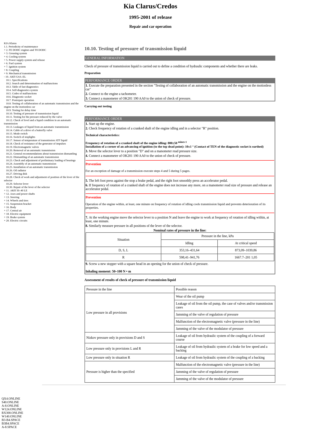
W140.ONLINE (12, 416)
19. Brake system (15, 217)
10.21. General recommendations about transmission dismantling (41, 153)
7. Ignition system (16, 66)
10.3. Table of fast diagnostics (22, 86)
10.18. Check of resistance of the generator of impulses (36, 143)
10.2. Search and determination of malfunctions (32, 83)
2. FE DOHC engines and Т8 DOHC (26, 49)
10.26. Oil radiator (16, 170)
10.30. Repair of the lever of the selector (28, 187)
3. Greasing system (16, 53)
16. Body (11, 207)
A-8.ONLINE (10, 405)
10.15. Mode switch (17, 133)
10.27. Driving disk (16, 173)
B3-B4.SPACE (11, 420)
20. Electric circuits (16, 220)
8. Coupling (12, 70)
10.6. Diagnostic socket (19, 96)
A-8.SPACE (9, 427)
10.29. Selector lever (17, 183)
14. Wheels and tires (17, 200)
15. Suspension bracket (18, 203)
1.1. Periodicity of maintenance (21, 46)
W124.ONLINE (12, 409)
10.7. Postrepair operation (20, 100)
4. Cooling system (16, 56)
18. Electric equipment (18, 213)
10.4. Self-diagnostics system (22, 90)
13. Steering (12, 197)
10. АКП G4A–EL (15, 76)
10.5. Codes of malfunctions (21, 93)
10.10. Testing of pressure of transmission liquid (32, 113)
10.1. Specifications (17, 80)
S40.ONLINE (10, 402)
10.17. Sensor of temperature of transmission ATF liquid (36, 140)
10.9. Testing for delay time (21, 110)
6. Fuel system (14, 63)
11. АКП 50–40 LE (16, 190)
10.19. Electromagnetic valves (22, 146)
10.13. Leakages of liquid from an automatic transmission (37, 126)
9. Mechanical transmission (21, 73)
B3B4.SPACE (10, 423)
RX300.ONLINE (12, 412)
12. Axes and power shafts (20, 193)
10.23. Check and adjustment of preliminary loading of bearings (41, 160)
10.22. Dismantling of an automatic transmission (32, 156)
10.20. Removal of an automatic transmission (30, 150)
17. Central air (14, 210)
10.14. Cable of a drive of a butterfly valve (29, 130)
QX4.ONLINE (11, 398)
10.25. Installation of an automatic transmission (32, 167)
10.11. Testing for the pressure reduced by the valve (34, 116)
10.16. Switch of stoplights (20, 136)
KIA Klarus (10, 43)
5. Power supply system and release (25, 59)
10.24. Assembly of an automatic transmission (31, 163)
